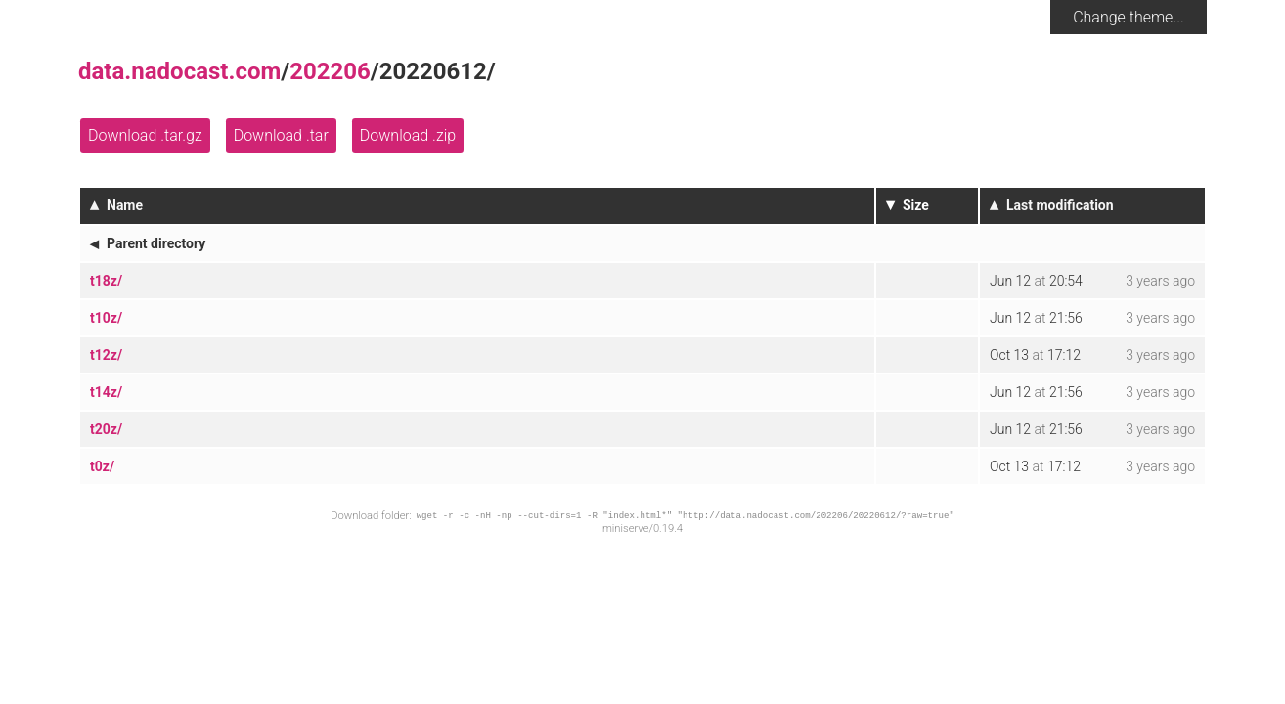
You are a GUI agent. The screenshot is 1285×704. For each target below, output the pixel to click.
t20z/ (106, 429)
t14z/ (106, 392)
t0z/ (102, 466)
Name (125, 205)
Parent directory (156, 243)
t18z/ (106, 280)
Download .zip (408, 135)
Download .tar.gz (145, 135)
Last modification (1060, 205)
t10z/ (106, 318)
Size (916, 205)
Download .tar (281, 135)
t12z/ (106, 355)
